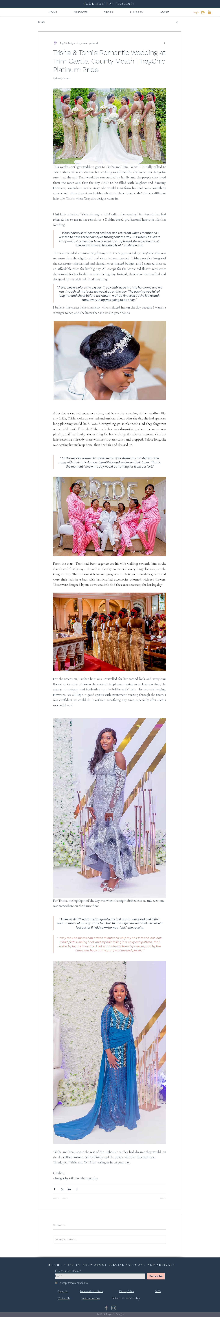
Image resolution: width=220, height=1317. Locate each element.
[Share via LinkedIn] (69, 1189)
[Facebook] (106, 1308)
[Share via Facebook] (54, 1189)
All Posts (41, 22)
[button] (209, 12)
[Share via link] (76, 1189)
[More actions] (164, 43)
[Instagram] (113, 1308)
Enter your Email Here (67, 1271)
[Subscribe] (156, 1276)
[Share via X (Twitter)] (62, 1189)
